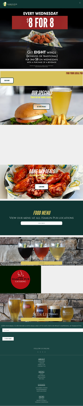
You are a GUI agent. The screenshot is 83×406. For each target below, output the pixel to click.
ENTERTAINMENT (41, 389)
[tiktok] (40, 352)
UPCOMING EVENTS (41, 388)
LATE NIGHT (41, 375)
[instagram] (42, 352)
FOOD (41, 374)
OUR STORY (41, 361)
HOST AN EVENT (41, 391)
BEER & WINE (41, 377)
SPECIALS (41, 379)
